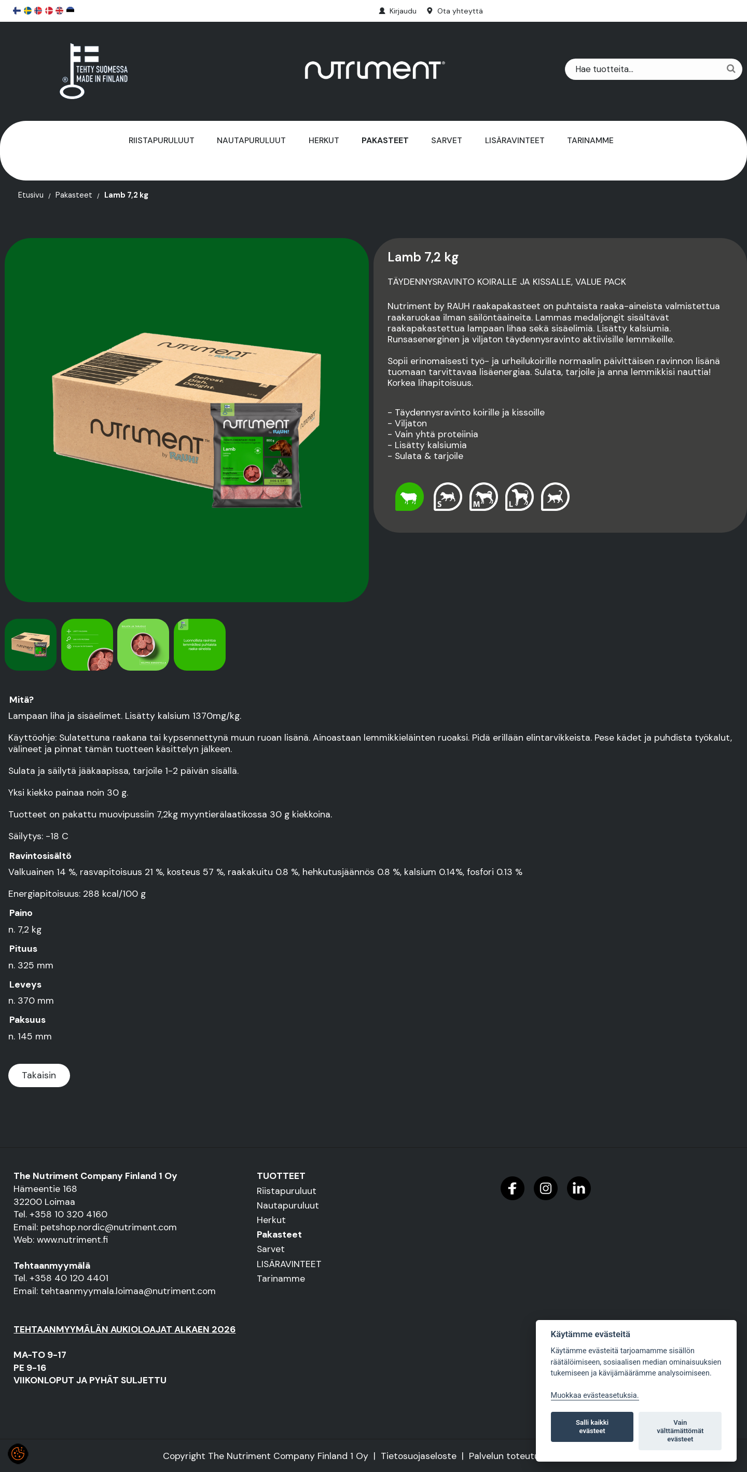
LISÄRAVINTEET (515, 140)
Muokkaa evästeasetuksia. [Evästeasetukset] (595, 1395)
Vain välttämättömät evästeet (680, 1431)
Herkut (324, 140)
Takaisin (39, 1075)
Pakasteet (385, 140)
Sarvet (446, 140)
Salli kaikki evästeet (592, 1427)
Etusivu (31, 195)
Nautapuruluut (251, 140)
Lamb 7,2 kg (126, 195)
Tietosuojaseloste (419, 1456)
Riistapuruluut (162, 140)
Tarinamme (590, 140)
